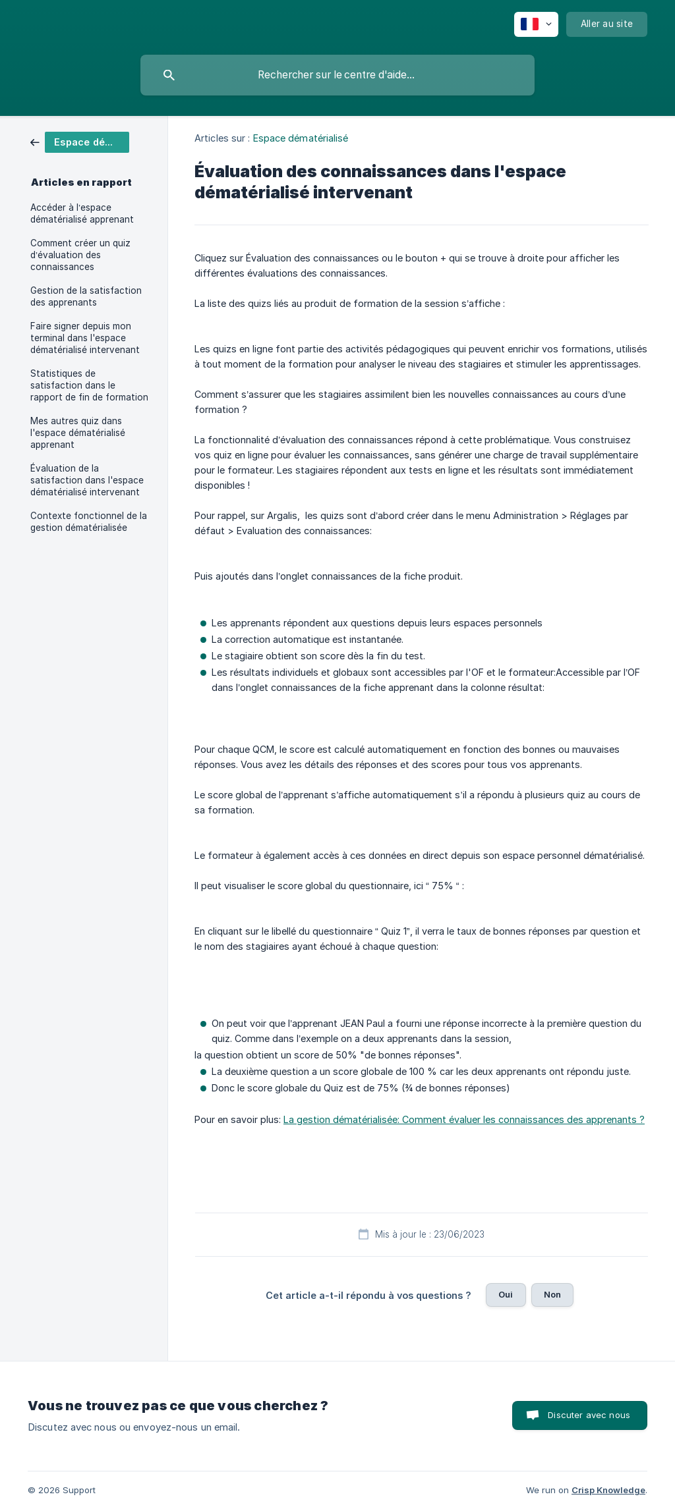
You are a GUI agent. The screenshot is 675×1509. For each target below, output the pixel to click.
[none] (536, 24)
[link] (79, 141)
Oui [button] (505, 1294)
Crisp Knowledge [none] (608, 1490)
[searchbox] (337, 75)
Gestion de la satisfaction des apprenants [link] (86, 296)
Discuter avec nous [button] (589, 1415)
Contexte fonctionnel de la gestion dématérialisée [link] (88, 521)
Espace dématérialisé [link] (301, 138)
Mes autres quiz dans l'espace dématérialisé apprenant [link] (77, 433)
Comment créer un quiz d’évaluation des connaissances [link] (80, 255)
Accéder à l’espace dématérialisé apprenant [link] (82, 213)
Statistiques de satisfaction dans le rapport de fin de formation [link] (89, 385)
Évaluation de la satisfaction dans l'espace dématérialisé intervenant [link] (87, 480)
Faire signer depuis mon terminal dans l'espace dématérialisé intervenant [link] (85, 338)
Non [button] (552, 1294)
